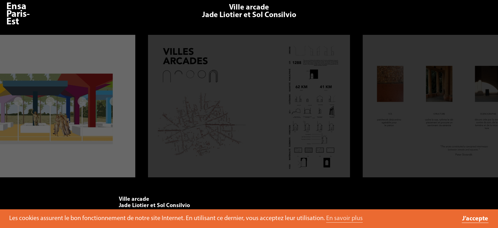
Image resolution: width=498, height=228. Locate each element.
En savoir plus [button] (344, 218)
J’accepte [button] (475, 219)
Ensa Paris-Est (18, 14)
